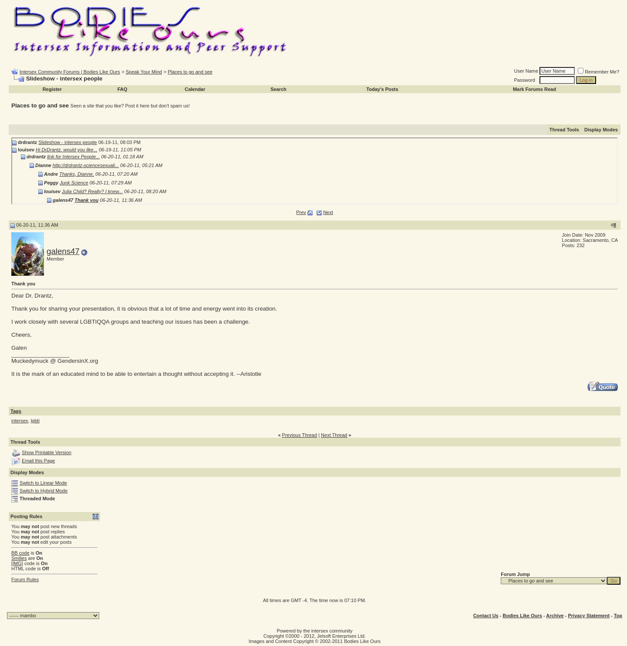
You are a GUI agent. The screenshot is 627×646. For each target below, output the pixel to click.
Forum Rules (25, 579)
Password (524, 80)
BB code (20, 553)
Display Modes (601, 129)
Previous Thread (299, 435)
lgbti (35, 420)
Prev (301, 212)
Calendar (195, 89)
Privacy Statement (588, 615)
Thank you (86, 200)
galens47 (63, 251)
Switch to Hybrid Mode (43, 490)
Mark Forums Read (534, 89)
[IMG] (17, 563)
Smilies (19, 558)
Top (618, 615)
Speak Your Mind (144, 71)
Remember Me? (598, 71)
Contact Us (486, 615)
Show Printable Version (46, 452)
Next (328, 212)
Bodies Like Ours (522, 615)
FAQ (123, 89)
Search (278, 89)
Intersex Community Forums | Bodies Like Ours (70, 71)
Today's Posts (382, 89)
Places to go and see (190, 71)
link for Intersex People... (73, 156)
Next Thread (334, 435)
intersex (19, 420)
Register (52, 89)
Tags (15, 411)
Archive (554, 615)
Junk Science (74, 182)
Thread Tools (564, 129)
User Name (526, 71)
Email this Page (38, 460)
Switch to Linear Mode (43, 482)
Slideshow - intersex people (67, 142)
